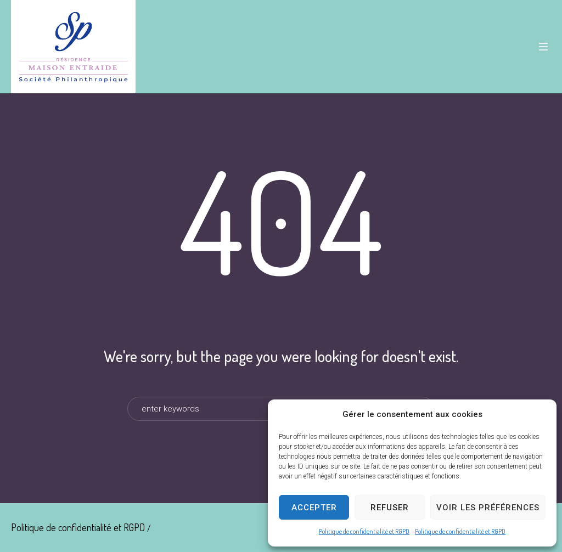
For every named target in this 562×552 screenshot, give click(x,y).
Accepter (314, 507)
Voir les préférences (487, 507)
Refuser (389, 507)
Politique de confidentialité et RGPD (364, 531)
